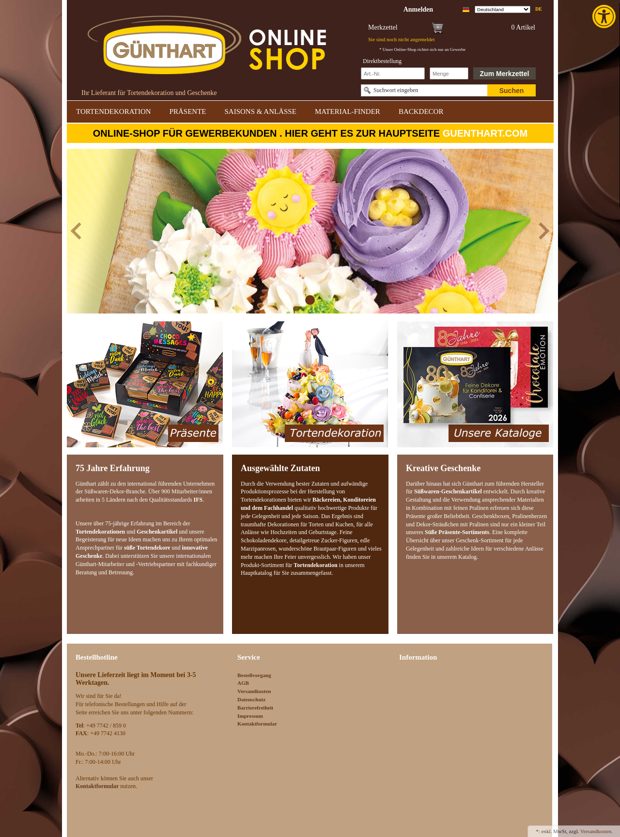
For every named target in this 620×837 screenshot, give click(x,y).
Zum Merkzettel (504, 74)
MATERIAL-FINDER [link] (347, 111)
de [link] (538, 9)
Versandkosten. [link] (596, 831)
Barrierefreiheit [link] (255, 708)
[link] (605, 16)
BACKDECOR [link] (421, 111)
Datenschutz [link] (251, 699)
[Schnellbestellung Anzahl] (449, 73)
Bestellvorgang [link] (254, 675)
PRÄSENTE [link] (188, 111)
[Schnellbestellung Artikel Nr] (393, 73)
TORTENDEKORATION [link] (113, 111)
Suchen (511, 91)
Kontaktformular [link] (257, 723)
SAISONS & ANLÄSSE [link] (260, 111)
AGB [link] (243, 683)
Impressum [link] (250, 716)
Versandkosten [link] (254, 691)
